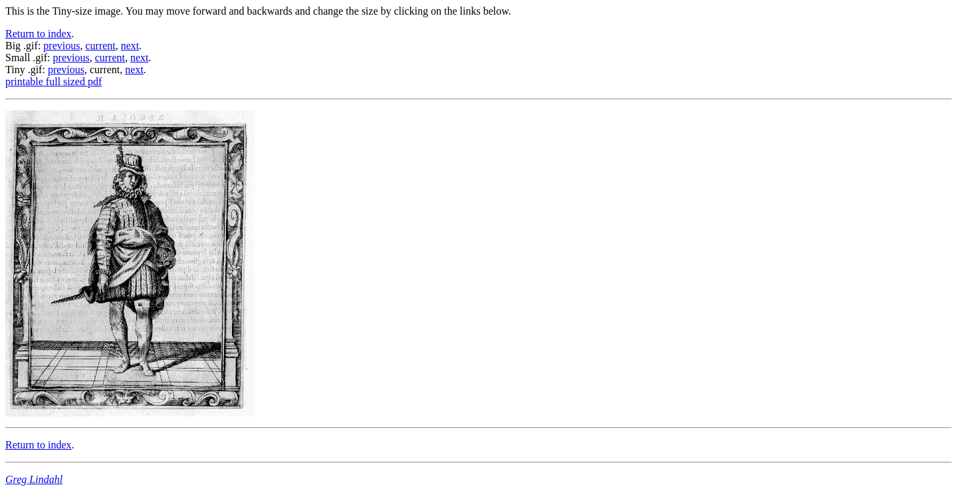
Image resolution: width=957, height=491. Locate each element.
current (100, 45)
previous (61, 45)
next (130, 45)
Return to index (38, 33)
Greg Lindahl (33, 479)
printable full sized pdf (53, 81)
